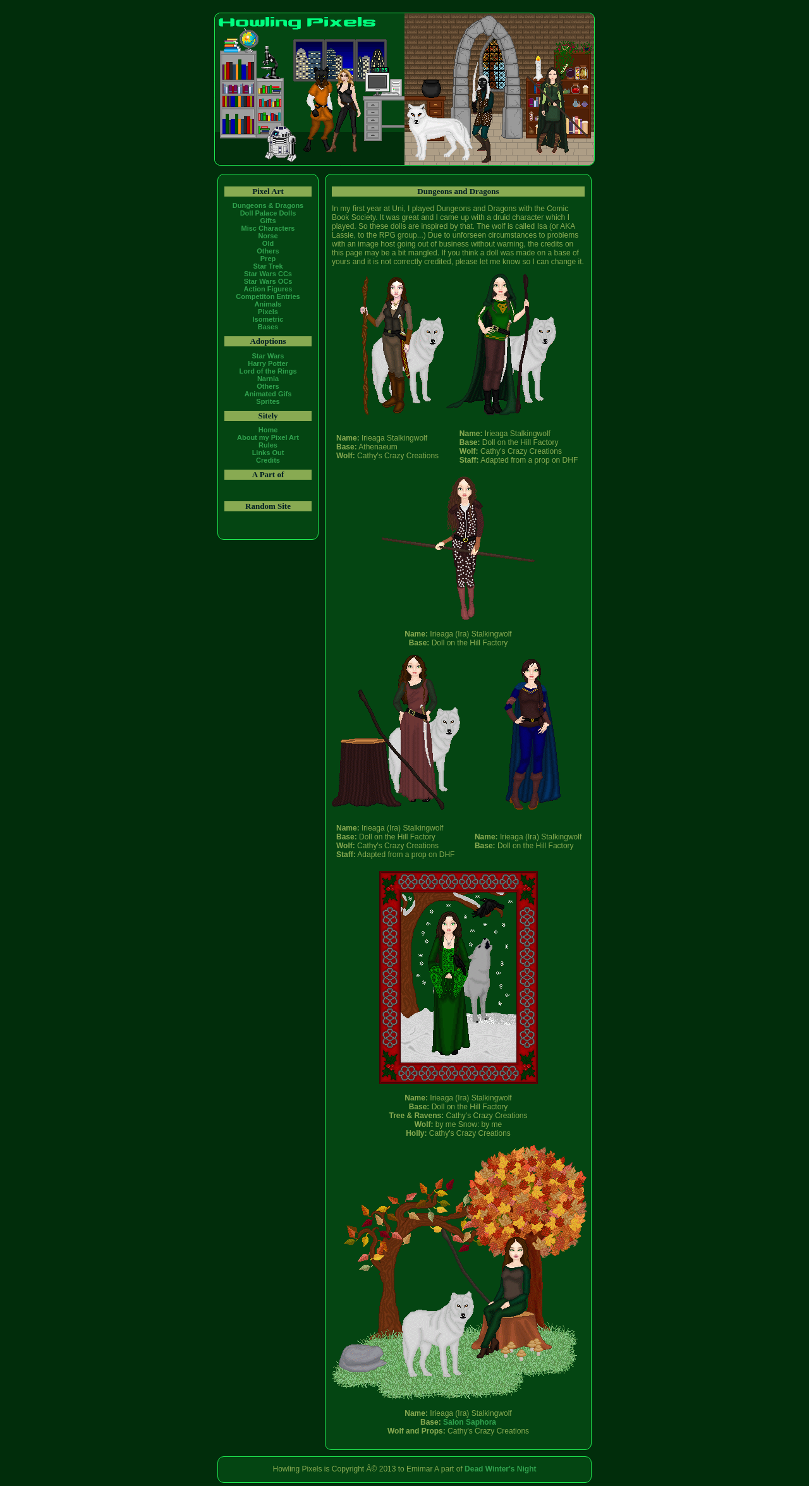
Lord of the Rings (267, 371)
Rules (268, 445)
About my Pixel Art (268, 437)
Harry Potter (268, 363)
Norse (267, 236)
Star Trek (268, 266)
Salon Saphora (469, 1422)
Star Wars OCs (268, 281)
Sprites (267, 401)
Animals (268, 304)
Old (268, 243)
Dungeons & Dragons (268, 205)
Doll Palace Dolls (268, 213)
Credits (268, 460)
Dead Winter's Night (500, 1469)
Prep (268, 258)
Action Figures (267, 289)
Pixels (268, 311)
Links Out (268, 452)
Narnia (268, 378)
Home (268, 430)
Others (268, 251)
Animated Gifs (268, 394)
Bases (268, 327)
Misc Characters (268, 228)
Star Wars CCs (268, 273)
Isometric (268, 319)
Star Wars (268, 356)
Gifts (268, 220)
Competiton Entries (268, 296)
